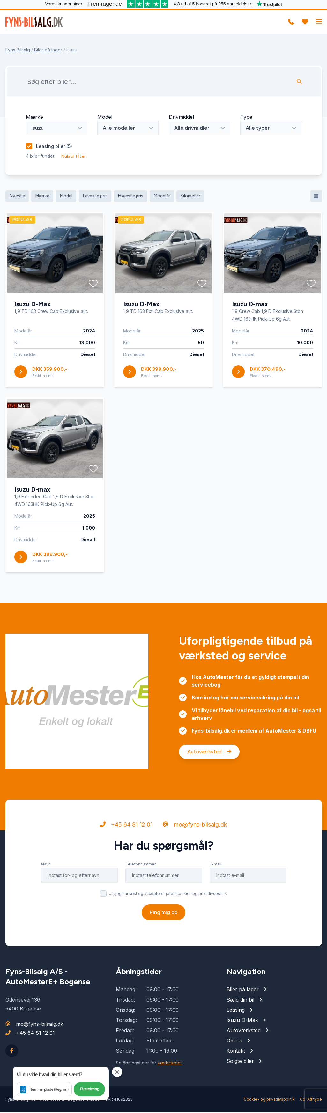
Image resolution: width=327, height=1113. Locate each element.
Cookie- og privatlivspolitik (269, 1100)
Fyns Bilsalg (17, 50)
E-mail (215, 890)
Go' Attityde (311, 1100)
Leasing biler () (54, 147)
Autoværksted (209, 777)
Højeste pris (130, 197)
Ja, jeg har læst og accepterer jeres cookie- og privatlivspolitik (168, 919)
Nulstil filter (73, 157)
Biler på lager (48, 50)
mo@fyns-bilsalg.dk (195, 850)
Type (246, 118)
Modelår (161, 197)
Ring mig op (163, 938)
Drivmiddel (181, 118)
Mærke (34, 118)
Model (104, 118)
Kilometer (190, 197)
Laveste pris (95, 197)
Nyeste (17, 197)
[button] (61, 1083)
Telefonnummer (140, 890)
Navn (46, 890)
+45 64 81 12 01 (126, 850)
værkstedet (170, 1063)
